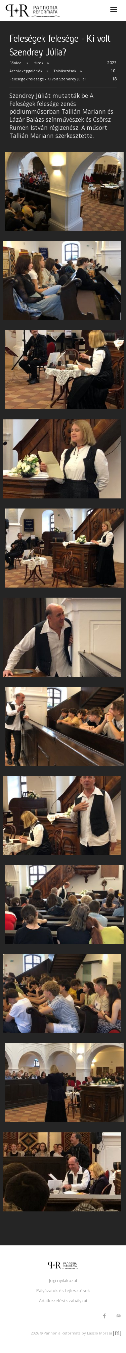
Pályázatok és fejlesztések (63, 1290)
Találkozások (64, 70)
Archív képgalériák (25, 70)
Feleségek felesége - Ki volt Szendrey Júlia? (47, 78)
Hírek (38, 62)
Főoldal (16, 62)
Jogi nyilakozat (63, 1280)
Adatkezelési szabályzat (63, 1301)
